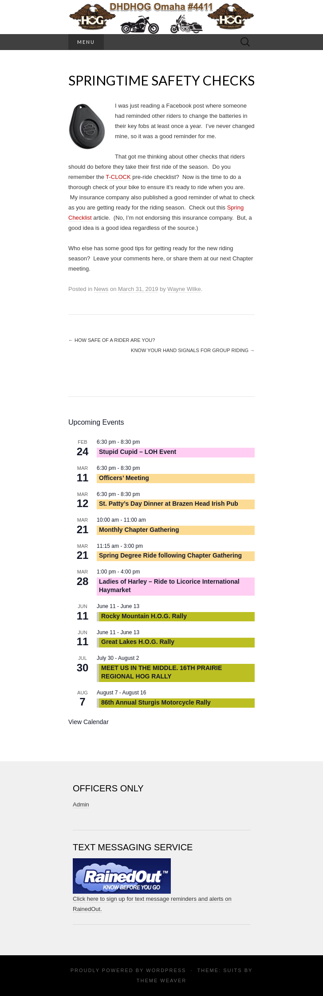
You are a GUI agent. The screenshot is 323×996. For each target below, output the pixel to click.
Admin (81, 804)
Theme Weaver (161, 980)
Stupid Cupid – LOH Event (137, 451)
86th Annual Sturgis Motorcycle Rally (156, 702)
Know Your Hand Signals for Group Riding (193, 350)
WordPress (166, 970)
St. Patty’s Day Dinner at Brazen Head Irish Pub (168, 503)
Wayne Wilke (184, 289)
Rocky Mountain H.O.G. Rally (144, 616)
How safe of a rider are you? (111, 340)
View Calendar (88, 721)
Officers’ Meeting (124, 477)
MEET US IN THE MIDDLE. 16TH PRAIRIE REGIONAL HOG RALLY (161, 672)
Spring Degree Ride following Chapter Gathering (170, 555)
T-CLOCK (118, 177)
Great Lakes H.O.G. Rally (137, 641)
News (101, 289)
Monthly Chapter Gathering (139, 529)
